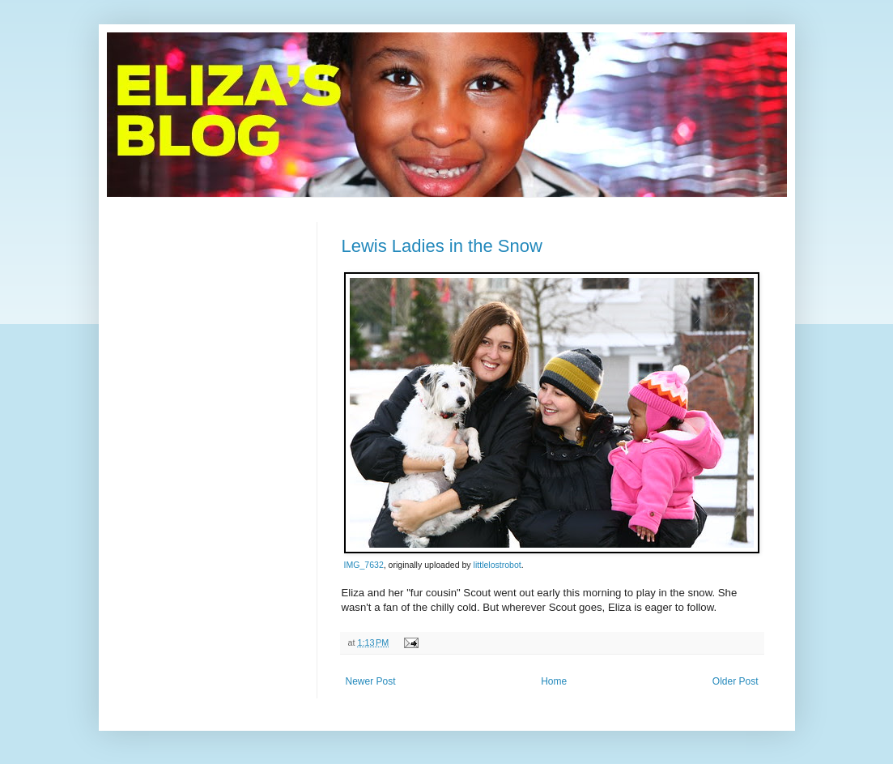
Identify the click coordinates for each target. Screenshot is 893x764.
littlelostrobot (497, 565)
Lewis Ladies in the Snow (442, 246)
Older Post (735, 681)
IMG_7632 (364, 565)
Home (554, 681)
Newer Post (371, 681)
